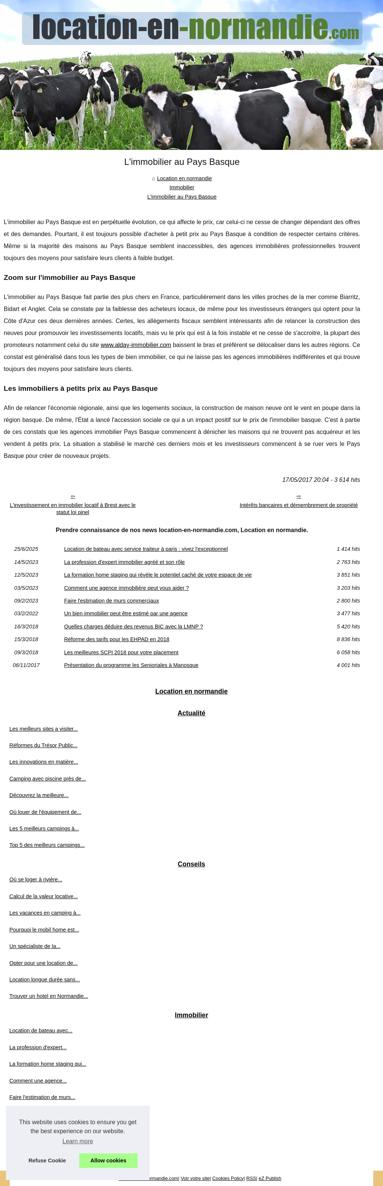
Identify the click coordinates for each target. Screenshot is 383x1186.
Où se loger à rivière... (35, 879)
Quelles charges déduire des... (45, 1131)
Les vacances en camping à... (44, 913)
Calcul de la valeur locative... (43, 896)
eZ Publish (270, 1178)
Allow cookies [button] (108, 1161)
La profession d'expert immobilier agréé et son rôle (124, 562)
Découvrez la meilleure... (38, 795)
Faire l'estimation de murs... (42, 1097)
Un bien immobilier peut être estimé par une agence (125, 613)
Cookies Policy (228, 1178)
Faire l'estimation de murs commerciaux (111, 600)
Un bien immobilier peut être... (45, 1114)
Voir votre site (195, 1178)
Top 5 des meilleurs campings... (47, 845)
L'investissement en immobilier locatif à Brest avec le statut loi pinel (72, 508)
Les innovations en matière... (43, 762)
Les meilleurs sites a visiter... (43, 729)
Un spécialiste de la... (35, 946)
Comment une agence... (38, 1081)
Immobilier (181, 187)
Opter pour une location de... (43, 963)
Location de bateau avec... (41, 1030)
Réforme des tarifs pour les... (44, 1147)
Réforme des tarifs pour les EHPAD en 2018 (116, 639)
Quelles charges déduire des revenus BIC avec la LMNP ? (133, 626)
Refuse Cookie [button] (47, 1161)
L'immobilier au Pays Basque (182, 197)
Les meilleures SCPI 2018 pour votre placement (121, 652)
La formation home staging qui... (47, 1064)
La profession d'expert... (38, 1047)
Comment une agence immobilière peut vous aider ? (126, 588)
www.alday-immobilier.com (136, 345)
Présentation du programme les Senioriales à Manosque (131, 665)
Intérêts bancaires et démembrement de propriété (299, 505)
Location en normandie (184, 178)
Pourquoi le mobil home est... (44, 930)
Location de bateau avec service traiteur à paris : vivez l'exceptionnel (146, 549)
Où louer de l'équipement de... (45, 812)
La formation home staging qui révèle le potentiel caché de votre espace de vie (158, 574)
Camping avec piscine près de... (47, 779)
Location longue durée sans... (44, 980)
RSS (251, 1178)
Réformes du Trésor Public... (43, 745)
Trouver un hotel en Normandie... (48, 996)
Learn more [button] (77, 1141)
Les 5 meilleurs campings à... (44, 829)
